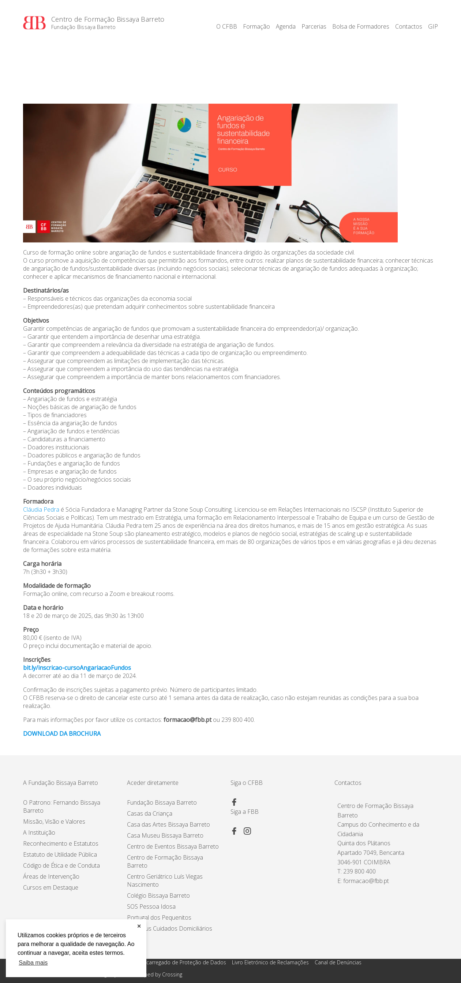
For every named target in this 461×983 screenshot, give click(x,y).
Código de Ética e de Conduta (61, 865)
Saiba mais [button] (33, 963)
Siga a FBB (244, 812)
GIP (433, 26)
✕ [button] (139, 926)
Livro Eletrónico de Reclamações (270, 962)
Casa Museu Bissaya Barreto (165, 835)
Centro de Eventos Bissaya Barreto (173, 846)
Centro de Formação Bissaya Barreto (108, 19)
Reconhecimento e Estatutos (60, 843)
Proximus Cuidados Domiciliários (169, 928)
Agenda (286, 26)
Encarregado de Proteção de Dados (183, 962)
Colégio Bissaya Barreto (158, 895)
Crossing (172, 974)
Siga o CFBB (246, 783)
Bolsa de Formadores (360, 26)
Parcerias (313, 26)
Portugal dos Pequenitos (159, 917)
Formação (256, 26)
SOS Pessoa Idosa (151, 906)
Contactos (408, 26)
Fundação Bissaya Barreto (83, 27)
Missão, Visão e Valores (54, 821)
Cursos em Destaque (50, 887)
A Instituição (39, 832)
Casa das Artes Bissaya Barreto (168, 824)
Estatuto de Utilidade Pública (60, 854)
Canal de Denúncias (338, 962)
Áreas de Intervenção (51, 876)
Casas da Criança (149, 813)
